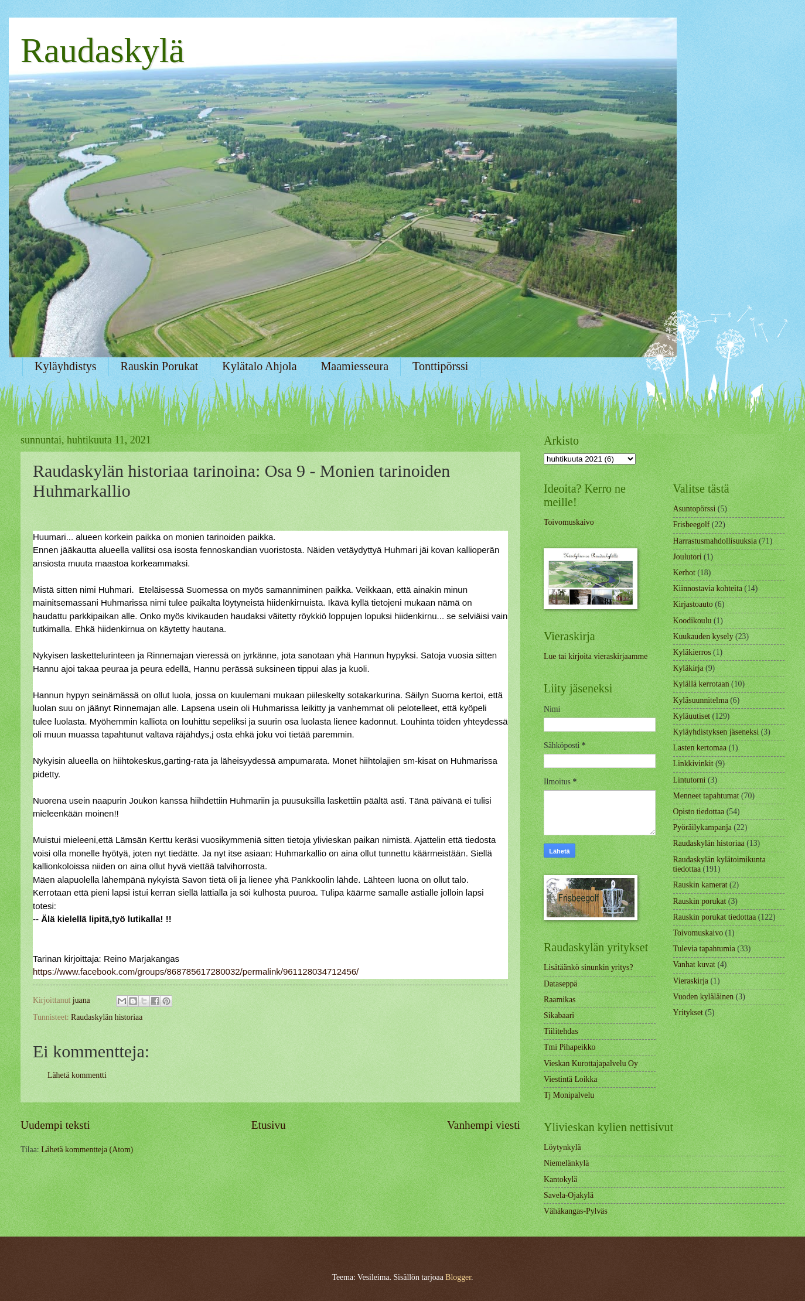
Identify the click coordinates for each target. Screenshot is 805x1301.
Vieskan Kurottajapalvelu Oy (591, 1063)
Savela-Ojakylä (568, 1195)
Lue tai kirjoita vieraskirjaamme (595, 656)
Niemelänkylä (566, 1163)
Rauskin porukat (699, 901)
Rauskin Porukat (160, 366)
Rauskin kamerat (700, 884)
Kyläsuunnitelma (700, 700)
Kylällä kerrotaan (701, 683)
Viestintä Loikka (571, 1079)
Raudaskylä (103, 50)
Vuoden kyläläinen (703, 996)
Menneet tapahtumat (706, 795)
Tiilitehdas (561, 1031)
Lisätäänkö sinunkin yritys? (588, 967)
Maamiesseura (355, 366)
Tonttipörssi (440, 366)
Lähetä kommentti (77, 1075)
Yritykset (688, 1012)
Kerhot (684, 572)
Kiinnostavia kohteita (707, 588)
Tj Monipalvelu (569, 1095)
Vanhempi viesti (483, 1125)
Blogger (458, 1277)
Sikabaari (559, 1015)
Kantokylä (560, 1179)
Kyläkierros (692, 652)
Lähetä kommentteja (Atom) (87, 1149)
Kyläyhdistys (66, 366)
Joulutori (687, 556)
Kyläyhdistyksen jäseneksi (716, 732)
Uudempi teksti (55, 1125)
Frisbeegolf (691, 524)
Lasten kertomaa (700, 747)
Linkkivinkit (693, 763)
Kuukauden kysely (703, 636)
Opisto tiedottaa (699, 811)
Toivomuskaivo (569, 522)
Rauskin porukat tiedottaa (714, 917)
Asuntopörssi (694, 508)
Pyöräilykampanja (702, 827)
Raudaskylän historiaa (106, 1017)
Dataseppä (560, 983)
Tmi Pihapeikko (570, 1047)
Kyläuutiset (692, 716)
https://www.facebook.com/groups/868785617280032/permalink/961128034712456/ (196, 971)
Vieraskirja (690, 980)
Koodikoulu (692, 620)
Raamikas (559, 999)
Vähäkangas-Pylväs (576, 1211)
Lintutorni (689, 780)
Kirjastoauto (693, 604)
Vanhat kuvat (694, 964)
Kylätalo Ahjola (259, 366)
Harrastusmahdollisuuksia (715, 541)
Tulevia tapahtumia (704, 948)
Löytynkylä (562, 1147)
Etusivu (268, 1125)
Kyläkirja (688, 668)
